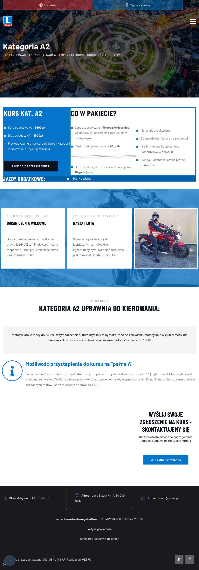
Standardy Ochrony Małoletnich (99, 538)
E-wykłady (50, 5)
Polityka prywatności (99, 529)
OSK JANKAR (57, 559)
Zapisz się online (140, 5)
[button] (31, 166)
